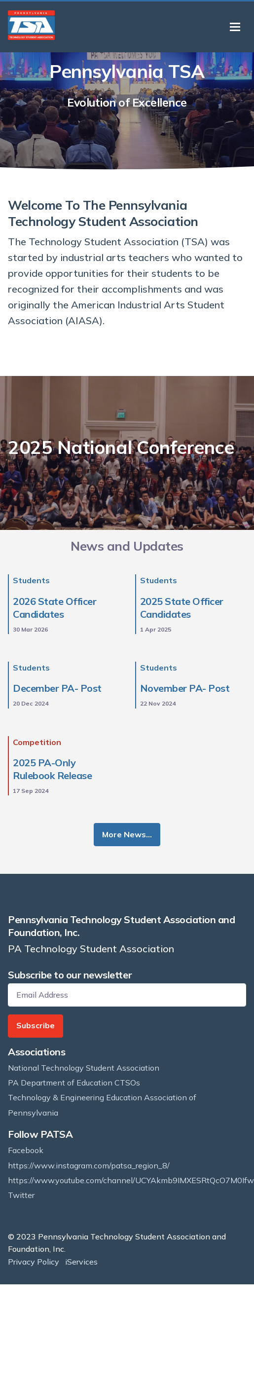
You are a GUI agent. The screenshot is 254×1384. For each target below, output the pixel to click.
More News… (127, 834)
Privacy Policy (33, 1262)
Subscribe (35, 1025)
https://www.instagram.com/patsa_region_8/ (89, 1165)
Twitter (21, 1195)
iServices (81, 1262)
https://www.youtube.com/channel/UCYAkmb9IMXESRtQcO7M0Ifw (131, 1180)
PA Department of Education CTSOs (74, 1082)
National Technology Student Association (83, 1068)
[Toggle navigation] (235, 27)
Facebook (25, 1150)
